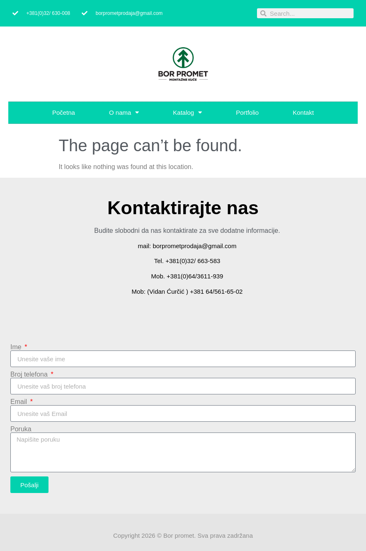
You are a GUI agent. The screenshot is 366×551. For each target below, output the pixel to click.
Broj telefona (29, 374)
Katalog (187, 112)
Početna (63, 112)
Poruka (21, 429)
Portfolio (247, 112)
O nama (124, 112)
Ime (16, 347)
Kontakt (303, 112)
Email (19, 402)
